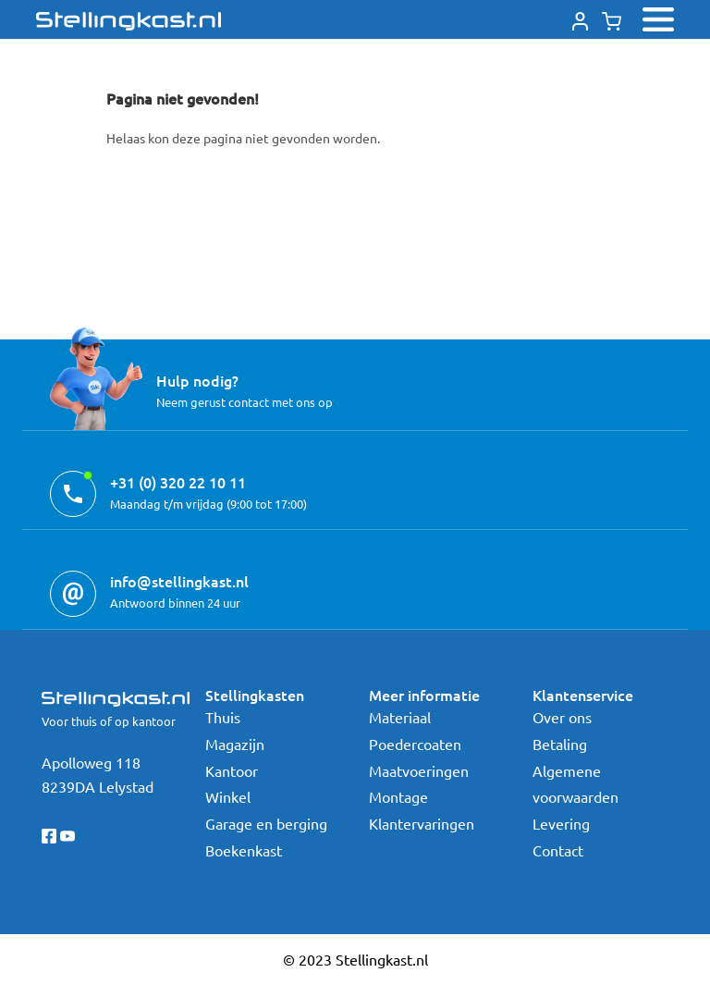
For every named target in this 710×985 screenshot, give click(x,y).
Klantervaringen (421, 823)
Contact (557, 850)
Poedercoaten (415, 743)
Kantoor (231, 770)
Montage (398, 796)
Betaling (559, 743)
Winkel (228, 796)
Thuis (222, 717)
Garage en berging (266, 823)
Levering (561, 823)
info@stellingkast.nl (179, 581)
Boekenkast (243, 850)
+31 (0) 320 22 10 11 (178, 482)
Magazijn (234, 743)
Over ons (562, 717)
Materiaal (400, 717)
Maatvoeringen (419, 770)
